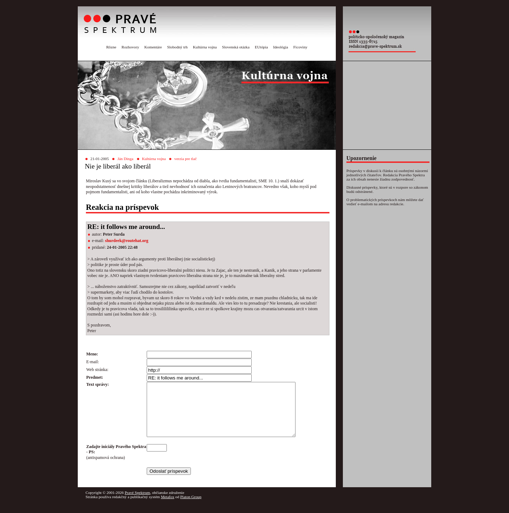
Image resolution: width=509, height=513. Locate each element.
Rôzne (111, 47)
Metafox (167, 507)
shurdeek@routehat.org (126, 240)
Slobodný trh (177, 47)
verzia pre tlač (185, 159)
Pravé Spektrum (137, 503)
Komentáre (153, 47)
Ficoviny (300, 47)
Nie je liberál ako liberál (118, 166)
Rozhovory (130, 47)
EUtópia (261, 47)
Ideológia (280, 47)
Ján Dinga (125, 159)
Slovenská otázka (236, 47)
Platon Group (190, 507)
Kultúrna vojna (205, 47)
